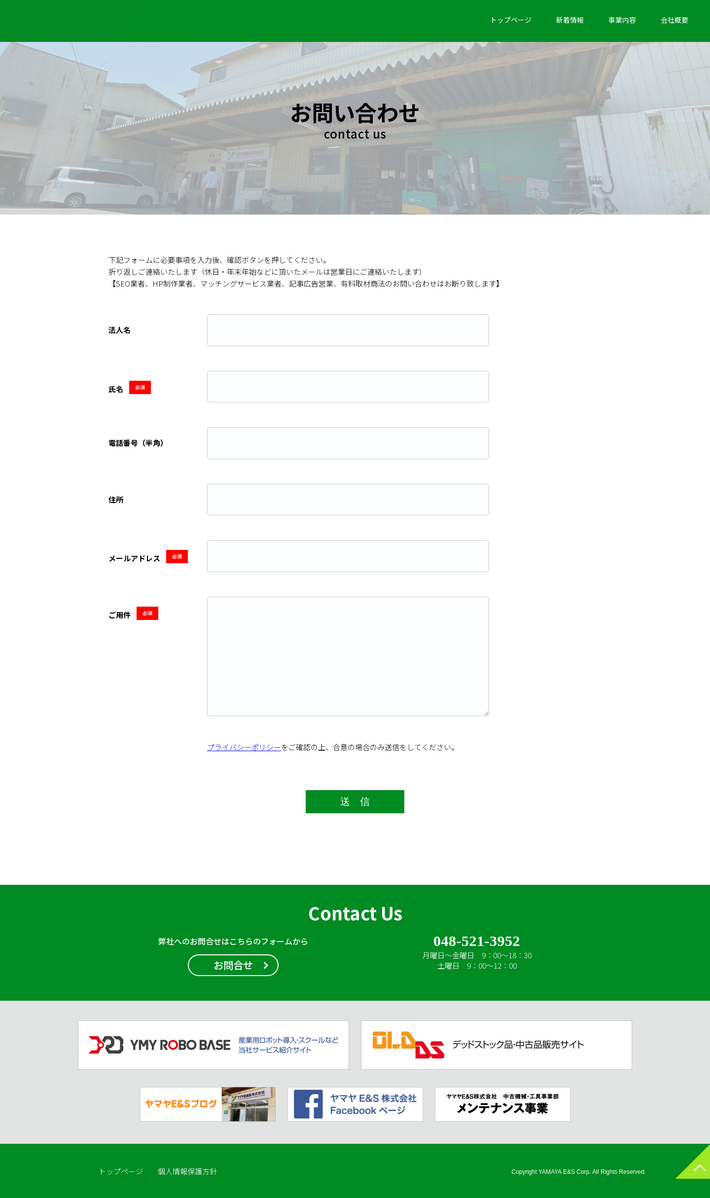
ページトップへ (683, 1171)
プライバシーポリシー (244, 747)
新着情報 (570, 20)
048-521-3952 (476, 941)
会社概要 (674, 20)
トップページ (511, 20)
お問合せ (233, 965)
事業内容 (622, 20)
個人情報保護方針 (187, 1171)
